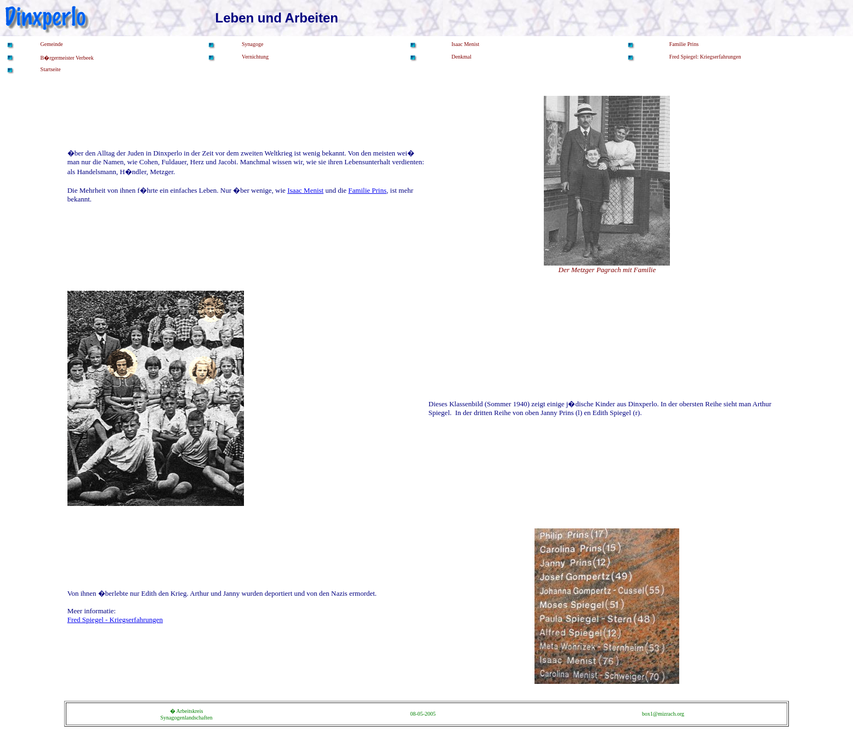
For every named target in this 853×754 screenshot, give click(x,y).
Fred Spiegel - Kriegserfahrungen (115, 619)
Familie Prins (367, 190)
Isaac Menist (305, 190)
